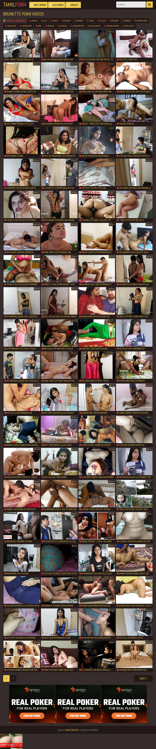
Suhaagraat (94, 26)
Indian (33, 20)
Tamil (14, 5)
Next (143, 678)
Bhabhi (66, 20)
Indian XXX (26, 26)
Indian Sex (10, 26)
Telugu (102, 20)
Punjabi (126, 20)
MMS (38, 26)
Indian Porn (140, 20)
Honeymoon (77, 26)
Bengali (49, 26)
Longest (73, 4)
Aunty (54, 20)
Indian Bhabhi (111, 26)
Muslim (114, 20)
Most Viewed (38, 4)
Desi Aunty (129, 26)
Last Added (56, 4)
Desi (44, 20)
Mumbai (78, 20)
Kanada (62, 26)
